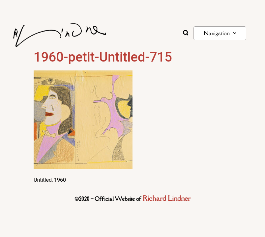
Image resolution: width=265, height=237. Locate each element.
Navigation (220, 33)
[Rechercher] (185, 33)
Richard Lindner (167, 198)
